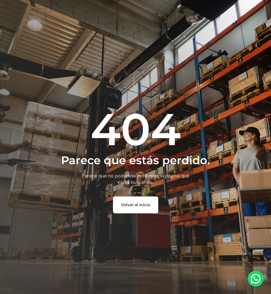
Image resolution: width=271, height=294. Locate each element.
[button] (256, 279)
